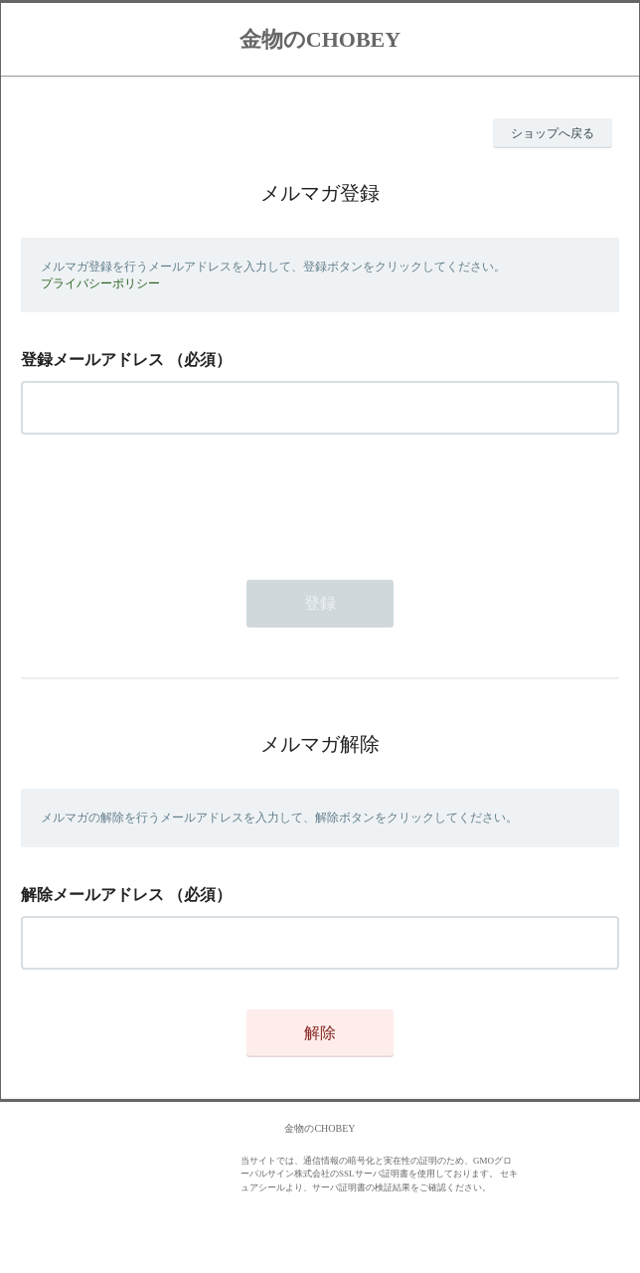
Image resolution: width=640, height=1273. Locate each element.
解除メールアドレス (92, 894)
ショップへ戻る (552, 133)
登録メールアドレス (92, 359)
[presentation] (172, 501)
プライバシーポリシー (100, 283)
